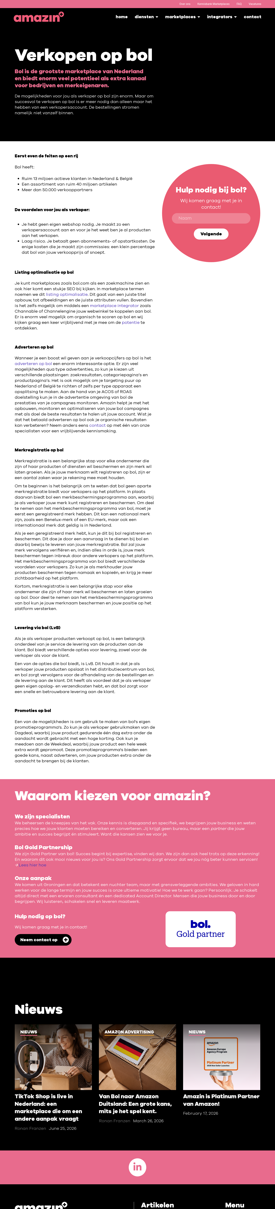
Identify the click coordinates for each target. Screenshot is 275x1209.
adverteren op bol (33, 363)
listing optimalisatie (67, 294)
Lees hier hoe (32, 865)
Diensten (146, 17)
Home (122, 17)
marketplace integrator (114, 305)
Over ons (184, 4)
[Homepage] (39, 17)
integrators (222, 17)
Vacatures (255, 4)
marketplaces (182, 17)
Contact (252, 17)
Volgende (211, 234)
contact (97, 425)
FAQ (239, 4)
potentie (131, 322)
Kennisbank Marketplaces (213, 4)
